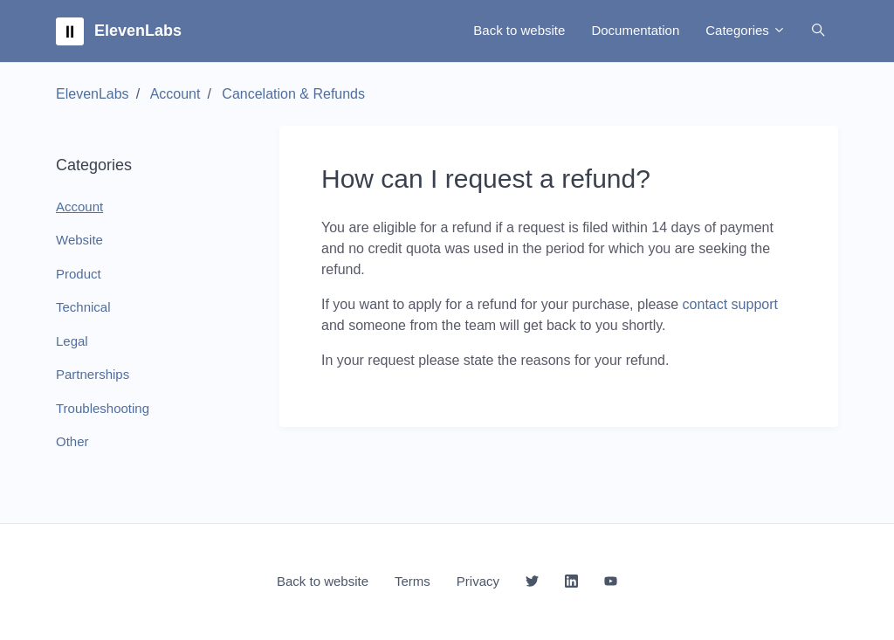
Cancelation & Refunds (293, 93)
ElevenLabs (92, 93)
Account (175, 93)
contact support (730, 304)
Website (79, 239)
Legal (72, 341)
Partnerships (92, 374)
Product (78, 273)
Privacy (478, 581)
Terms (412, 581)
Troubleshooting (102, 408)
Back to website (519, 30)
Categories (745, 30)
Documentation (635, 30)
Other (72, 441)
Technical (83, 306)
